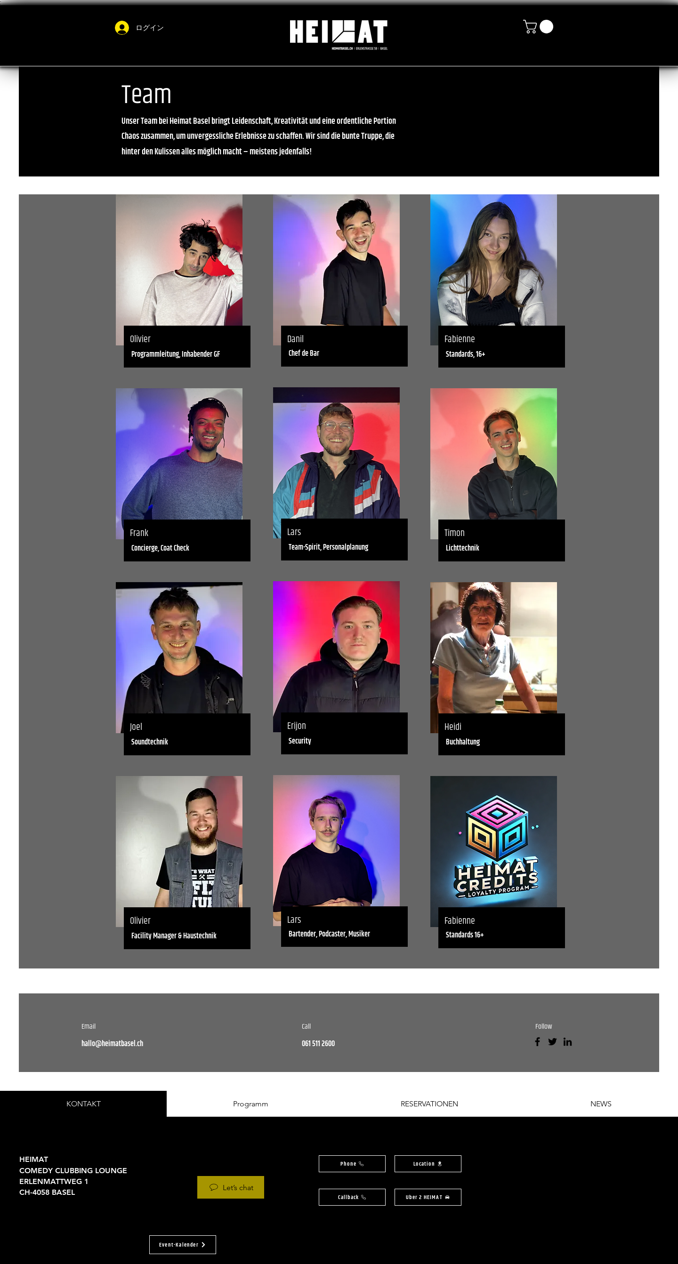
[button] (540, 26)
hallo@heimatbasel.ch (112, 1044)
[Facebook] (537, 1042)
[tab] (83, 1104)
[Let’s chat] (230, 1187)
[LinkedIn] (567, 1042)
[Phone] (352, 1163)
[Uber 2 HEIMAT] (428, 1197)
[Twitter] (552, 1042)
